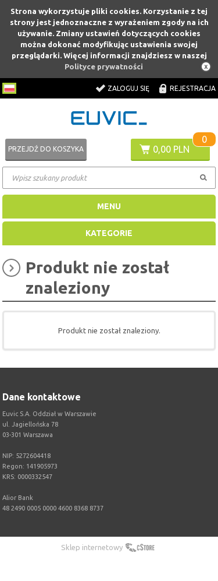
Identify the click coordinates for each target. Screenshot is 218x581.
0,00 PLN (171, 149)
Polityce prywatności (104, 66)
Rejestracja (193, 88)
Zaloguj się (128, 88)
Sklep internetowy (92, 547)
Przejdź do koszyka (46, 149)
